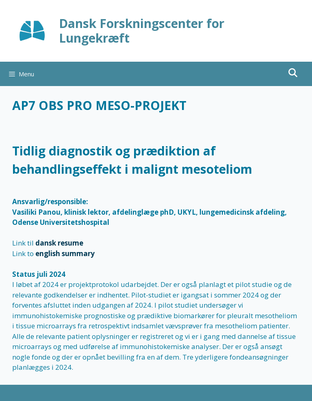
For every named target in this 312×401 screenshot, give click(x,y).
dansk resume (59, 243)
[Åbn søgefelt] (292, 73)
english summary (65, 253)
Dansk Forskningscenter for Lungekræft (141, 30)
